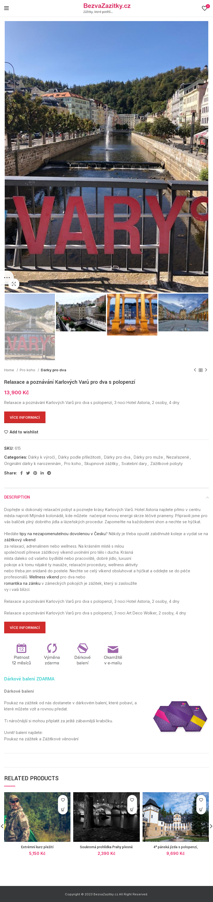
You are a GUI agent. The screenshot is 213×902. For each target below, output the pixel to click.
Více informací (25, 417)
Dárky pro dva (53, 370)
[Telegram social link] (49, 473)
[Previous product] (195, 370)
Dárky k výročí (41, 457)
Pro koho (28, 370)
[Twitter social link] (28, 473)
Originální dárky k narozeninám (32, 463)
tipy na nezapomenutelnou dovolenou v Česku (63, 533)
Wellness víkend (44, 577)
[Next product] (206, 370)
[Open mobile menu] (6, 8)
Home (9, 370)
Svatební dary (134, 463)
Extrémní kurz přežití (37, 847)
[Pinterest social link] (35, 473)
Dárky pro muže (148, 457)
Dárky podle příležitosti (79, 457)
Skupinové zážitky (101, 463)
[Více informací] (63, 809)
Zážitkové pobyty (166, 463)
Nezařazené (177, 457)
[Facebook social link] (21, 473)
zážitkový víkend (20, 539)
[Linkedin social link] (42, 473)
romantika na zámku (22, 583)
